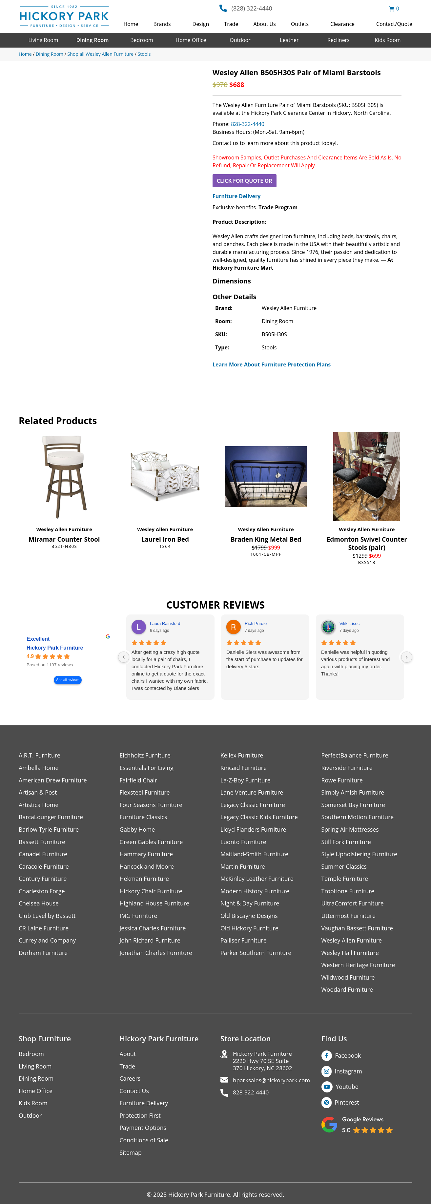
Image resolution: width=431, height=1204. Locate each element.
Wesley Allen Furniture (64, 529)
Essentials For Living (147, 768)
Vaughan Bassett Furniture (358, 930)
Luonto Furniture (243, 842)
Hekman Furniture (145, 880)
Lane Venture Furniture (252, 793)
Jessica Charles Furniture (153, 930)
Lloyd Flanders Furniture (253, 830)
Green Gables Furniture (152, 842)
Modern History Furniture (255, 892)
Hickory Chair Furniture (152, 892)
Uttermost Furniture (349, 917)
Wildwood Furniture (348, 980)
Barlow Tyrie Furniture (49, 830)
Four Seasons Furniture (152, 805)
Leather (289, 40)
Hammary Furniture (147, 855)
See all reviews (67, 680)
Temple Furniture (345, 880)
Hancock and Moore (147, 867)
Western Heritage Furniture (359, 967)
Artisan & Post (38, 793)
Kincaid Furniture (244, 768)
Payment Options (143, 1131)
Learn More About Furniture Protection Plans (272, 364)
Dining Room (92, 40)
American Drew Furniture (53, 780)
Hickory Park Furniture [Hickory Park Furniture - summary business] (55, 648)
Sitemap (131, 1156)
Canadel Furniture (43, 855)
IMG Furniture (139, 917)
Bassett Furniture (42, 842)
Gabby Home (138, 830)
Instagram (349, 1074)
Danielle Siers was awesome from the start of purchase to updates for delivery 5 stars (264, 659)
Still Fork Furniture (346, 842)
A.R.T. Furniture (40, 755)
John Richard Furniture (151, 942)
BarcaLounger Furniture (51, 817)
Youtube (347, 1089)
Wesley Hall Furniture (350, 955)
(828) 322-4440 (252, 8)
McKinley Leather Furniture (257, 880)
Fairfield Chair (139, 780)
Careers (130, 1081)
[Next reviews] (406, 657)
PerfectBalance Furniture (355, 755)
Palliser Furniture (243, 942)
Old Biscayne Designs (249, 917)
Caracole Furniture (44, 867)
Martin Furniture (243, 867)
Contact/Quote (394, 24)
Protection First (141, 1119)
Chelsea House (39, 905)
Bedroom (141, 40)
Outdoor (240, 40)
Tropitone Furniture (348, 892)
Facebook (348, 1058)
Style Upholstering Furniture (360, 855)
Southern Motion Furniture (358, 817)
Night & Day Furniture (250, 905)
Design (201, 24)
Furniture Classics (144, 817)
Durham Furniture (44, 955)
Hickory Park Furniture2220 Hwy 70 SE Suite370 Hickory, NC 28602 (264, 1064)
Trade (231, 24)
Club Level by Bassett (48, 917)
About (128, 1056)
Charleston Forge (42, 892)
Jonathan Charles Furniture (157, 955)
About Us (264, 24)
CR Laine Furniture (44, 930)
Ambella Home (39, 768)
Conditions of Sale (144, 1144)
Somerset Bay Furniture (353, 805)
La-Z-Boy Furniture (246, 780)
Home (130, 24)
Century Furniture (43, 880)
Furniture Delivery (236, 196)
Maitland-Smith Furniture (255, 855)
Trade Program (278, 207)
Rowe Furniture (342, 780)
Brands (162, 24)
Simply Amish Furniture (353, 793)
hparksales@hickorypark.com (273, 1084)
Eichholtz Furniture (146, 755)
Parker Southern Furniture (256, 955)
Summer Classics (344, 867)
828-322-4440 (247, 124)
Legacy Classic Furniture (253, 805)
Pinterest (347, 1105)
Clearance (342, 24)
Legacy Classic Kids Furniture (259, 817)
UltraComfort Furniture (353, 905)
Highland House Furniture (155, 905)
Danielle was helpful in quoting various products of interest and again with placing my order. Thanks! (355, 662)
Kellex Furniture (242, 755)
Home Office (190, 40)
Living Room (43, 40)
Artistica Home (39, 805)
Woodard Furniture (347, 992)
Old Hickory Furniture (249, 930)
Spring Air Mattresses (350, 830)
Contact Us (135, 1094)
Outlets (300, 24)
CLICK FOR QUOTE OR (244, 180)
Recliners (338, 40)
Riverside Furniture (347, 768)
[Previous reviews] (123, 657)
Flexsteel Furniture (145, 793)
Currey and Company (48, 942)
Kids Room (387, 40)
